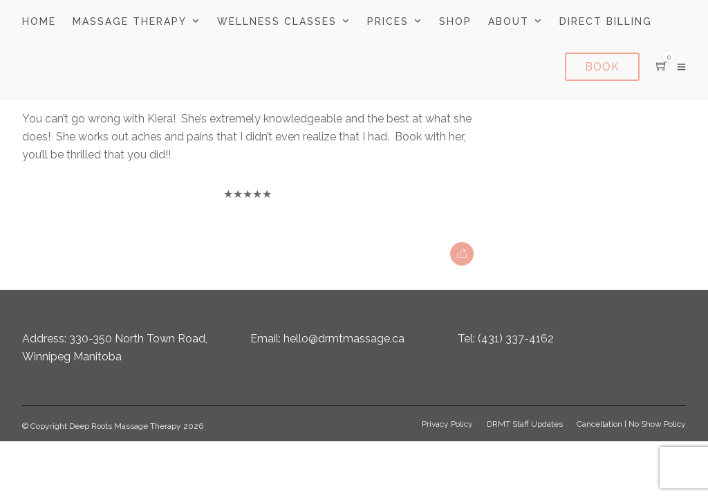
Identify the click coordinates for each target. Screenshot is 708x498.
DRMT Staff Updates (525, 424)
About (508, 21)
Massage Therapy (130, 21)
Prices (388, 21)
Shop (455, 21)
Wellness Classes (277, 21)
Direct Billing (605, 21)
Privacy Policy (447, 424)
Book (602, 66)
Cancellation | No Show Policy (631, 424)
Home (39, 21)
